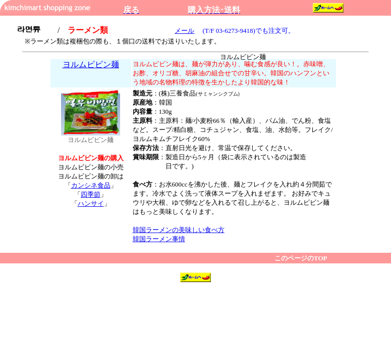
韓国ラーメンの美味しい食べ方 (179, 230)
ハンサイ (91, 203)
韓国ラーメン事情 (159, 239)
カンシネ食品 (90, 185)
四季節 (90, 194)
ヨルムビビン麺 (91, 64)
